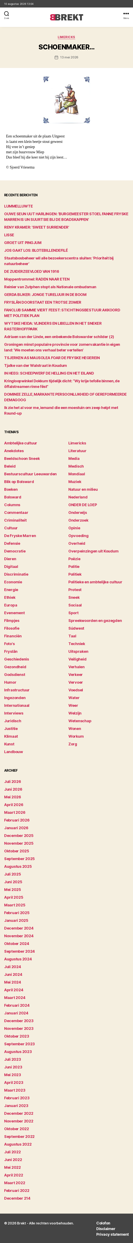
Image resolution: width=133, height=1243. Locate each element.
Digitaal (11, 566)
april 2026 (13, 805)
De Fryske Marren (20, 535)
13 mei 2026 (69, 57)
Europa (10, 605)
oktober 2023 (16, 1036)
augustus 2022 (18, 1144)
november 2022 (18, 1121)
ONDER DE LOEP (82, 505)
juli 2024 (12, 967)
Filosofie (11, 628)
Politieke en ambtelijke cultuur (95, 582)
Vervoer (75, 682)
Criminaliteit (15, 520)
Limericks (66, 37)
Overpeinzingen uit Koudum (93, 551)
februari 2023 (17, 1098)
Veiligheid (77, 659)
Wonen (74, 728)
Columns (12, 505)
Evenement (14, 613)
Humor (10, 682)
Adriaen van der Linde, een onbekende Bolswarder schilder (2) (59, 337)
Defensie (12, 543)
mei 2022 (12, 1167)
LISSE (9, 235)
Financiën (13, 636)
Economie (13, 582)
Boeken (11, 489)
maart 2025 (14, 905)
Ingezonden (14, 698)
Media (74, 458)
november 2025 (19, 843)
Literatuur (77, 451)
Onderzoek (78, 520)
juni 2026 (13, 789)
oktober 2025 (16, 851)
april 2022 (13, 1175)
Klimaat (11, 736)
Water (74, 698)
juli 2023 (12, 1059)
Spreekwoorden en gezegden (95, 620)
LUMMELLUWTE (18, 206)
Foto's (9, 644)
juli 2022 (12, 1152)
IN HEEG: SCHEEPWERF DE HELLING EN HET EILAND (49, 373)
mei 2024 (12, 982)
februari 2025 (17, 913)
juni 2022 (13, 1159)
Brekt (21, 1223)
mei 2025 (12, 889)
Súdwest (76, 628)
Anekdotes (14, 451)
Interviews (13, 713)
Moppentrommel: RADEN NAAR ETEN (37, 279)
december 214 (17, 1198)
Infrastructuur (17, 690)
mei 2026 (12, 797)
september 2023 (19, 1044)
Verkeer (75, 674)
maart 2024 (14, 997)
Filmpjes (11, 620)
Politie (73, 566)
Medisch (76, 466)
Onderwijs (77, 512)
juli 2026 (12, 781)
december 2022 (18, 1113)
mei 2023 (12, 1075)
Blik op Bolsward (19, 481)
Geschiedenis (16, 659)
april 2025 (13, 897)
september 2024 (19, 951)
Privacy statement (112, 1234)
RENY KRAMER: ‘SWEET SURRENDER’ (36, 227)
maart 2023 (14, 1090)
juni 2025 (13, 882)
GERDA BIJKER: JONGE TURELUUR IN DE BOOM (45, 294)
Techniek (76, 644)
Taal (72, 636)
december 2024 (19, 928)
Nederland (78, 497)
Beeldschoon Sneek (22, 458)
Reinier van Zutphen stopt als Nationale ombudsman (50, 287)
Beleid (9, 466)
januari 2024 (16, 1013)
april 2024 (13, 990)
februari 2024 (17, 1005)
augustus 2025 (18, 866)
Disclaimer (105, 1229)
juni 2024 (13, 974)
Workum (76, 736)
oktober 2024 (16, 943)
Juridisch (12, 721)
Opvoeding (78, 535)
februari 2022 (16, 1190)
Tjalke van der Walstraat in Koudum (35, 365)
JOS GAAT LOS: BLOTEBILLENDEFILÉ (36, 250)
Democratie (14, 551)
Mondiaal (76, 474)
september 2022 (19, 1136)
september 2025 (19, 859)
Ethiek (9, 597)
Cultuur (11, 528)
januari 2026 (16, 828)
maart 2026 (14, 812)
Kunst (9, 744)
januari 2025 (16, 920)
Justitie (11, 728)
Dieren (10, 559)
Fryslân (11, 651)
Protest (75, 590)
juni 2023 (13, 1067)
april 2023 (13, 1082)
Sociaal (75, 605)
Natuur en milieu (83, 489)
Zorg (72, 744)
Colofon (103, 1223)
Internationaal (16, 705)
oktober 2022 (16, 1129)
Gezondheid (15, 667)
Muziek (74, 481)
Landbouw (13, 752)
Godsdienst (14, 674)
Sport (73, 613)
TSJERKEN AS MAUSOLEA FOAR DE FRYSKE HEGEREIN (52, 358)
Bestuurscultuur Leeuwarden (30, 474)
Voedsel (75, 690)
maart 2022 (14, 1183)
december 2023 (19, 1021)
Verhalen (76, 667)
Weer (73, 705)
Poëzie (74, 559)
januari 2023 (16, 1105)
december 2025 (19, 835)
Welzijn (75, 713)
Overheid (76, 543)
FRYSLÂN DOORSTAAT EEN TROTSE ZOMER (42, 302)
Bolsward (12, 497)
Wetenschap (79, 721)
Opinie (74, 528)
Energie (11, 590)
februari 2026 (17, 820)
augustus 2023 (18, 1051)
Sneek (74, 597)
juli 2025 (12, 874)
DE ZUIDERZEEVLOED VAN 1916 (31, 271)
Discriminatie (16, 574)
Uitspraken (78, 651)
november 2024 (19, 936)
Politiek (75, 574)
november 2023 (19, 1028)
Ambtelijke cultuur (20, 443)
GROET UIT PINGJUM (22, 242)
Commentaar (16, 512)
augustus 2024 (18, 959)
